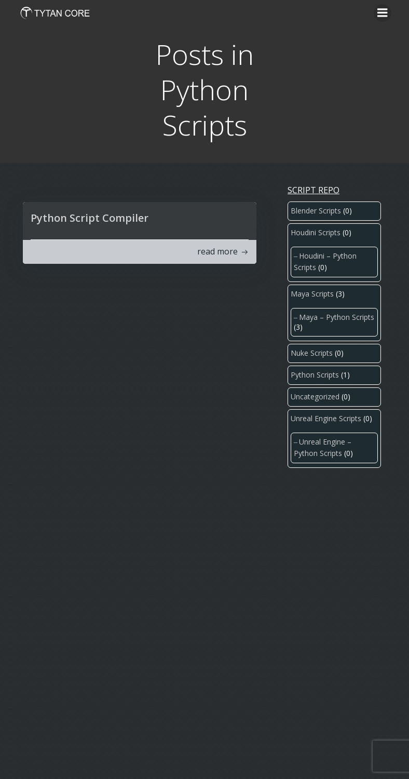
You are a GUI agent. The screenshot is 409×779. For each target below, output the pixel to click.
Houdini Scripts (315, 232)
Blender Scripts (316, 211)
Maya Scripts (312, 294)
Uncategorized (315, 396)
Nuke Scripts (312, 353)
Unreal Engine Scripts (326, 418)
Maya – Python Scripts (336, 317)
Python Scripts (315, 375)
